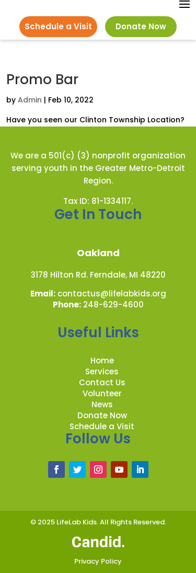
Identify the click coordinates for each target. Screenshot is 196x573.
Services (102, 371)
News (102, 404)
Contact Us (102, 382)
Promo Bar (42, 79)
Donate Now (141, 26)
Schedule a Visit (58, 26)
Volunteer (102, 393)
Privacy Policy (98, 561)
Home (102, 360)
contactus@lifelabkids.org (111, 293)
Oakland (98, 252)
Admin (30, 100)
